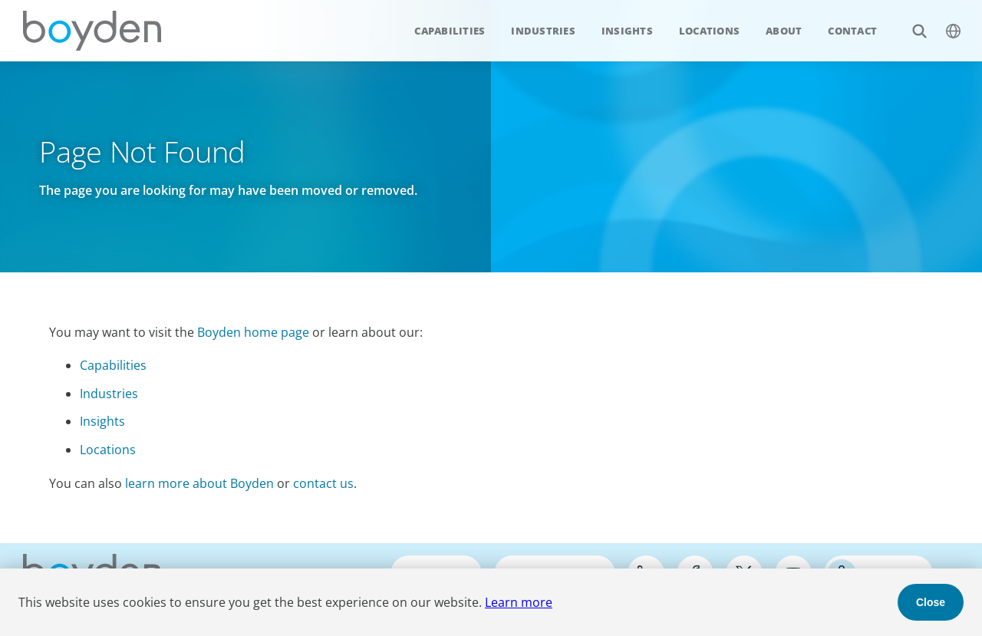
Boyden (92, 30)
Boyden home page (253, 332)
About (784, 31)
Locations (709, 31)
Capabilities (449, 31)
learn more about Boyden (199, 483)
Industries (543, 31)
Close (930, 602)
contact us (323, 483)
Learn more (518, 602)
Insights (627, 31)
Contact (852, 31)
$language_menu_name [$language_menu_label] (944, 22)
